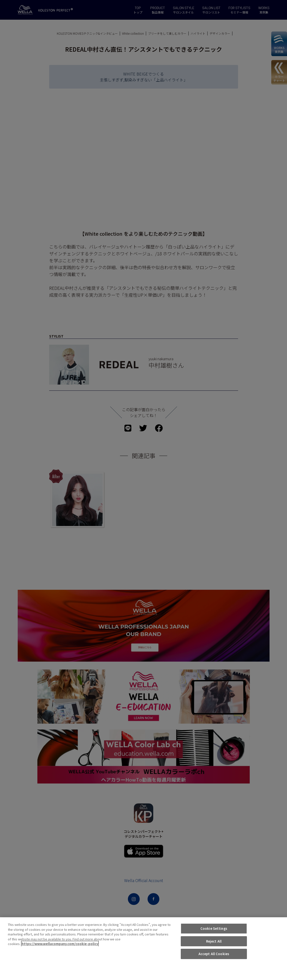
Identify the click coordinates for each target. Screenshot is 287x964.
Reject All (214, 941)
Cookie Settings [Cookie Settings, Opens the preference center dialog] (213, 928)
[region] (143, 940)
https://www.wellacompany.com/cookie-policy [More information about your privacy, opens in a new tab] (60, 943)
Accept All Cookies (213, 953)
